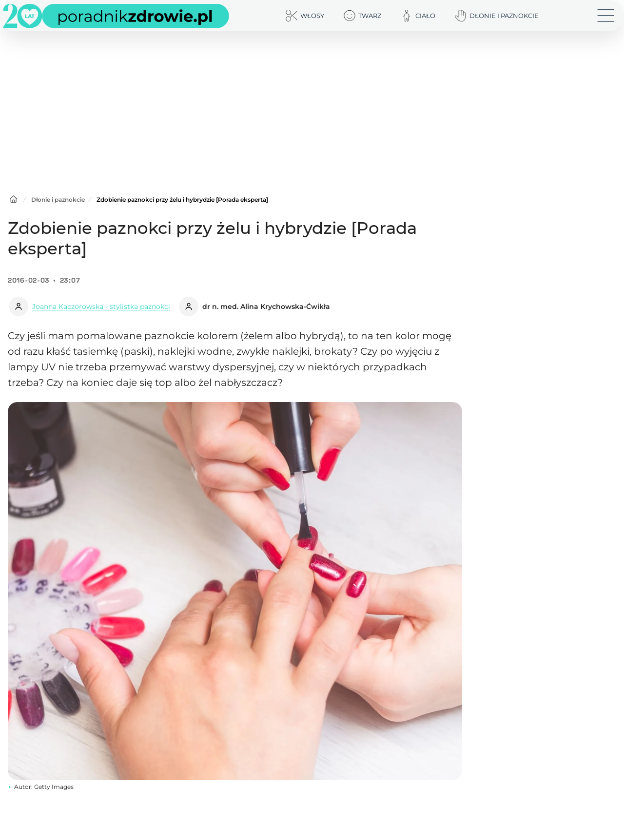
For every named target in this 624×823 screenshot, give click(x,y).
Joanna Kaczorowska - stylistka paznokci (101, 306)
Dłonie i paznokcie (58, 199)
